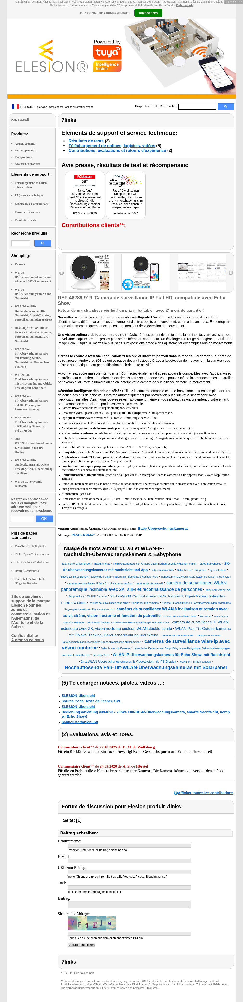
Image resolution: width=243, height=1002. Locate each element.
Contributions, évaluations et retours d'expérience (117, 150)
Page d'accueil (146, 106)
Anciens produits (25, 150)
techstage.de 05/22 (125, 213)
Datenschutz (184, 5)
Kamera (20, 264)
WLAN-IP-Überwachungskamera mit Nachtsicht (33, 294)
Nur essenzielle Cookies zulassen (105, 13)
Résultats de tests (25, 220)
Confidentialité (24, 636)
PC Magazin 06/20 (85, 213)
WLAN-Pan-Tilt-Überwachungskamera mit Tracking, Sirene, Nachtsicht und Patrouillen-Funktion (32, 358)
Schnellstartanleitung (80, 722)
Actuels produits (25, 143)
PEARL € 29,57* (83, 535)
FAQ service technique (29, 195)
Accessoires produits (27, 164)
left (61, 273)
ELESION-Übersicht (78, 695)
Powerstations (27, 571)
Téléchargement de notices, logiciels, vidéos (112, 145)
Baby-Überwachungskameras (163, 528)
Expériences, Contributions (32, 203)
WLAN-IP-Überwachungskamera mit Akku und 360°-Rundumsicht (33, 277)
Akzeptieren (148, 13)
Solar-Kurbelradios (32, 562)
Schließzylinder (30, 546)
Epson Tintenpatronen (32, 554)
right (231, 273)
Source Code (73, 701)
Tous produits (23, 157)
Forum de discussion (27, 212)
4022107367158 (112, 535)
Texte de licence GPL (103, 701)
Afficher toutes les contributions (205, 793)
